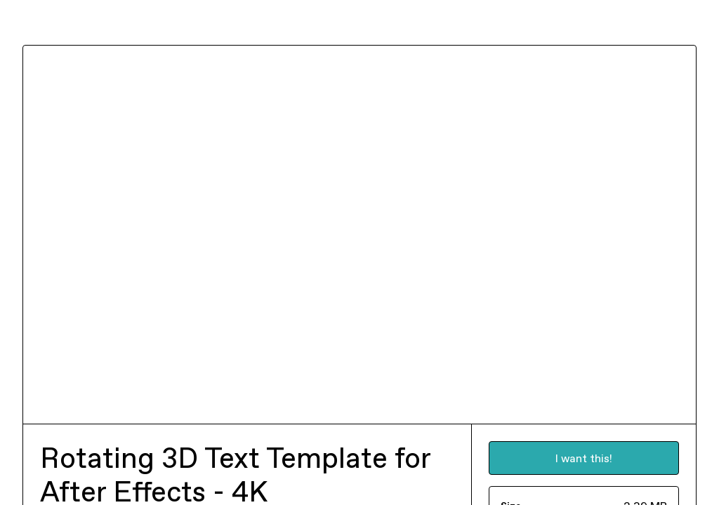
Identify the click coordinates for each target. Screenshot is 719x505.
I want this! (583, 458)
